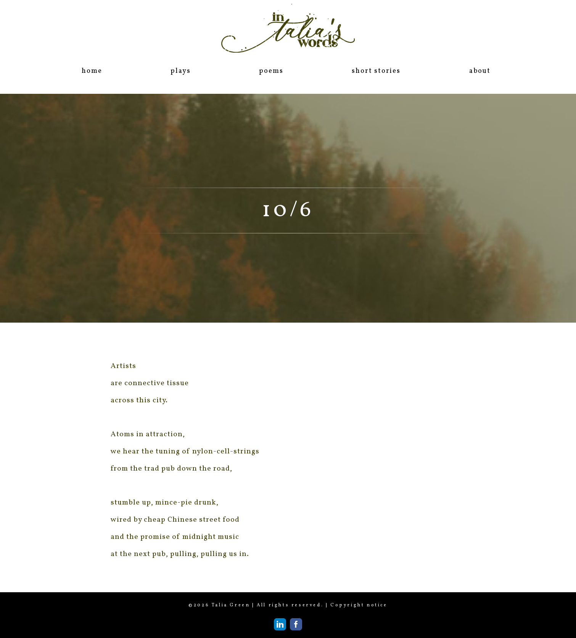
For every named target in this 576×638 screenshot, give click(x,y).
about (480, 71)
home (92, 71)
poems (271, 71)
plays (180, 71)
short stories (376, 71)
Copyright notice (359, 605)
